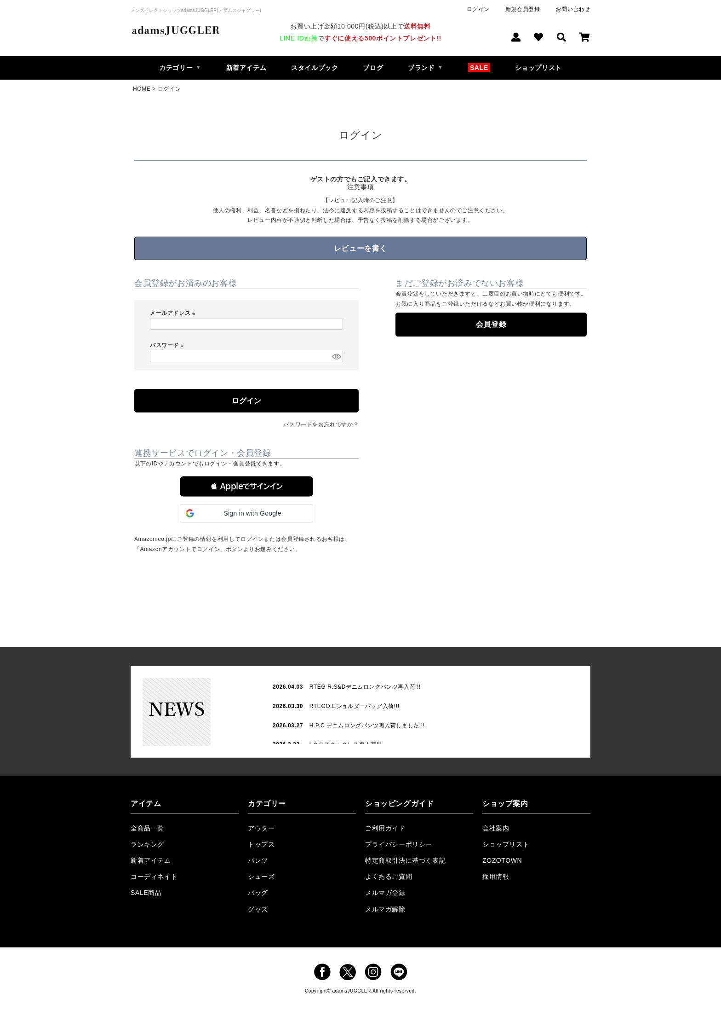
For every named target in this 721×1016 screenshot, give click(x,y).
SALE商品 (146, 892)
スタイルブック (314, 67)
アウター (261, 828)
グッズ (258, 909)
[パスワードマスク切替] (336, 356)
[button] (246, 486)
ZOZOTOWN (502, 860)
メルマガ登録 (385, 892)
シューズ (261, 876)
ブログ (373, 67)
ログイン (478, 9)
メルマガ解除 (385, 909)
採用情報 (495, 876)
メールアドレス (174, 313)
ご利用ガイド (385, 828)
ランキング (147, 844)
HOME (141, 89)
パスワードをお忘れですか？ (321, 424)
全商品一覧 (147, 828)
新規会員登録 (522, 9)
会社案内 (495, 828)
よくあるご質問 (388, 876)
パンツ (258, 860)
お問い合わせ (572, 9)
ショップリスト (538, 67)
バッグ (258, 892)
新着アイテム (246, 67)
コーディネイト (154, 876)
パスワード (168, 345)
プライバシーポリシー (398, 844)
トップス (261, 844)
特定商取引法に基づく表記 (405, 860)
